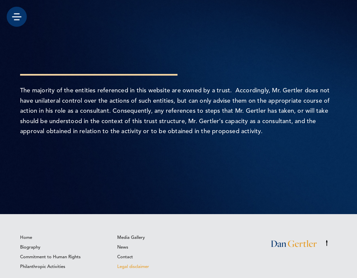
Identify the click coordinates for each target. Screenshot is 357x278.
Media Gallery (131, 238)
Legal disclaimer (133, 267)
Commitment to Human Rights (50, 257)
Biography (30, 247)
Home (26, 238)
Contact (125, 257)
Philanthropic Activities (42, 267)
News (122, 247)
